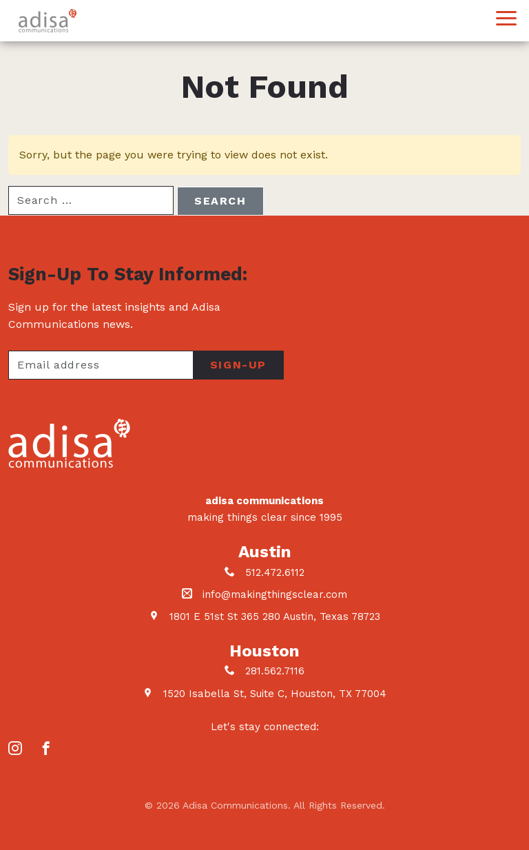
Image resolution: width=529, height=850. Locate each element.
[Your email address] (100, 365)
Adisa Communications (47, 20)
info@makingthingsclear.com (275, 594)
